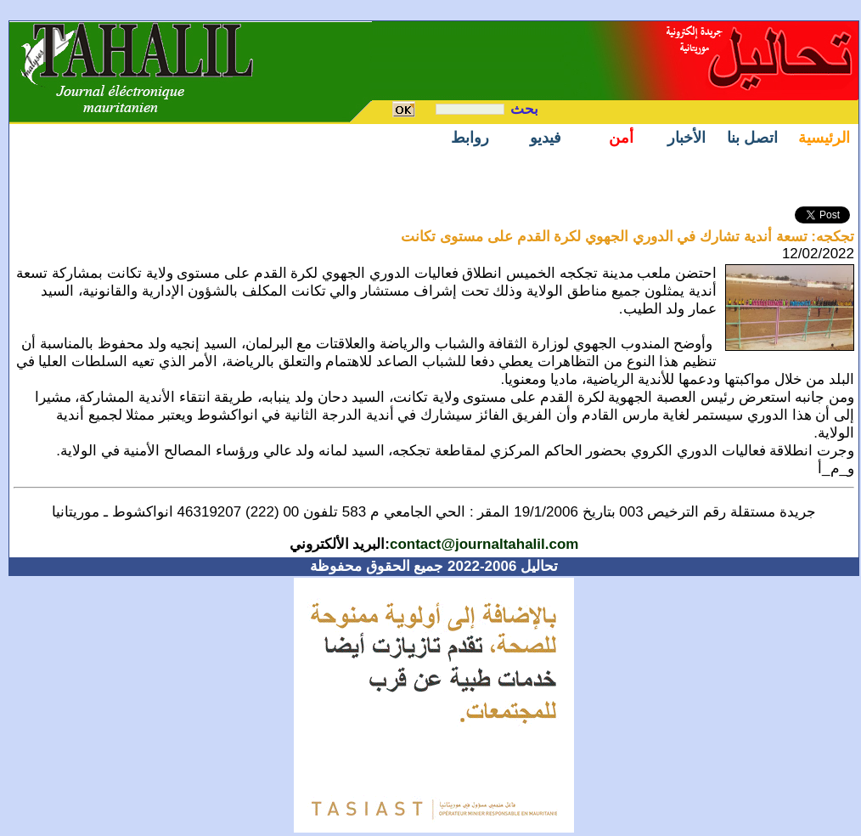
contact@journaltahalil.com (484, 544)
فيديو (545, 137)
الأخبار (686, 137)
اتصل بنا (752, 137)
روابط (470, 137)
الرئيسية (824, 137)
